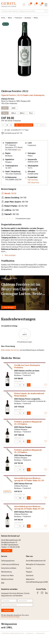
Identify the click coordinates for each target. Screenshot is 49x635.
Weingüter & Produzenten (35, 564)
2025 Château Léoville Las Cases (26, 371)
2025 (13, 108)
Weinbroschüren (7, 579)
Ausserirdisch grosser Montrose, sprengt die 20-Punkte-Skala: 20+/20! (29, 479)
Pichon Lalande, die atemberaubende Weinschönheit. (29, 394)
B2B (2, 583)
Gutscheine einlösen (8, 568)
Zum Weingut (8, 307)
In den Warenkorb (24, 125)
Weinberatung (6, 572)
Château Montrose (21, 486)
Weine (10, 18)
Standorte (29, 575)
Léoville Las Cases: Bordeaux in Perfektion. (27, 366)
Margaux (8, 162)
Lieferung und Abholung (10, 564)
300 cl (13, 113)
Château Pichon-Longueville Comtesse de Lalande (30, 401)
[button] (45, 11)
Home (3, 18)
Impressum (30, 633)
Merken (40, 125)
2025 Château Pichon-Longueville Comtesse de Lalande (27, 399)
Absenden (7, 610)
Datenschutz (40, 633)
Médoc (36, 18)
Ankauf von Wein (7, 575)
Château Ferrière (7, 99)
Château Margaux (20, 429)
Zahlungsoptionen (8, 561)
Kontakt (7, 551)
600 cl (22, 113)
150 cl (5, 113)
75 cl (30, 113)
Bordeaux (28, 18)
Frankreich (18, 18)
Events (28, 568)
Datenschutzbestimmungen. (10, 617)
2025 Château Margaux (23, 427)
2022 (25, 91)
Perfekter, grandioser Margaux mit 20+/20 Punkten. (28, 423)
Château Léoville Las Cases (24, 373)
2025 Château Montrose (23, 483)
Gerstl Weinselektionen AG (36, 561)
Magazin (29, 572)
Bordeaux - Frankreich (22, 375)
